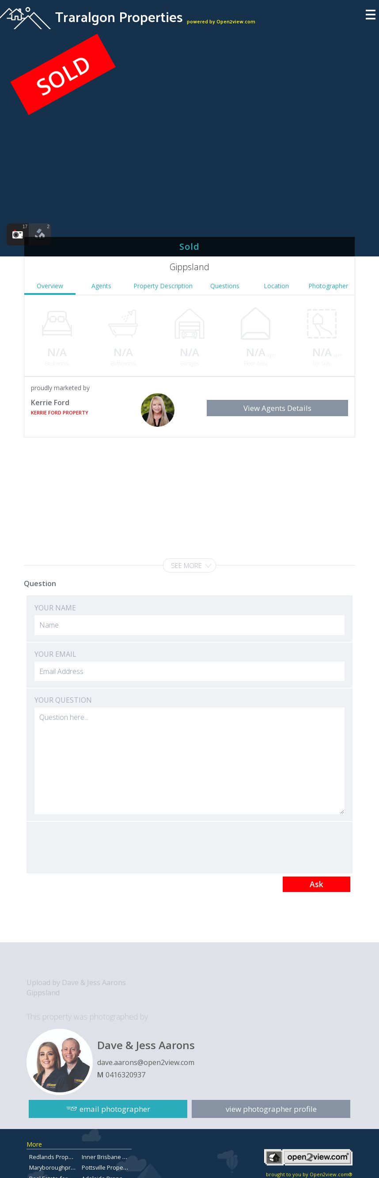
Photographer (328, 286)
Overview (50, 286)
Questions (224, 286)
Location (276, 286)
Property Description (163, 286)
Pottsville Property (106, 1167)
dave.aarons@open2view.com (145, 1062)
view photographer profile (271, 1109)
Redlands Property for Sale (65, 1157)
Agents (101, 286)
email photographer (115, 1109)
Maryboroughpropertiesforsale (70, 1167)
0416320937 (125, 1075)
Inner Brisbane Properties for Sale (127, 1157)
